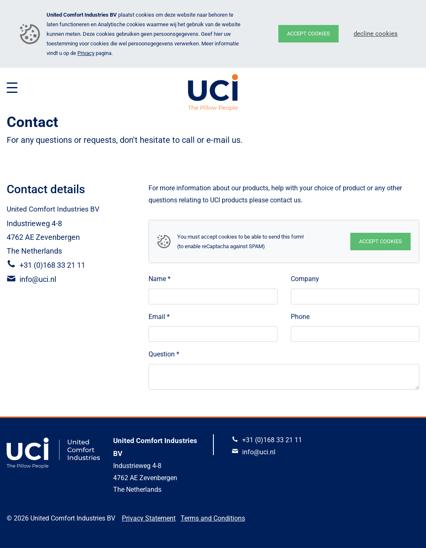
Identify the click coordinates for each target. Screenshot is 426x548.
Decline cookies (376, 33)
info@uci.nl (38, 279)
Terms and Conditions (213, 518)
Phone (300, 317)
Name (160, 279)
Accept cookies (308, 33)
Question (164, 354)
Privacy (85, 53)
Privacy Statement (149, 518)
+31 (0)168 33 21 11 (52, 265)
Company (305, 279)
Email (159, 317)
